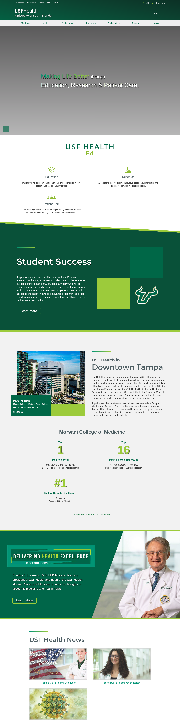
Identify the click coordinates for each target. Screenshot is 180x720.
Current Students (136, 674)
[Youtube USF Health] (41, 690)
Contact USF (92, 709)
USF (146, 3)
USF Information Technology (104, 705)
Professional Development (108, 691)
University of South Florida (33, 15)
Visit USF (103, 709)
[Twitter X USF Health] (35, 690)
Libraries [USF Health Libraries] (72, 695)
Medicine (25, 23)
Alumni (132, 687)
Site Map (80, 709)
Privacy (71, 709)
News (55, 3)
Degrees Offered (104, 674)
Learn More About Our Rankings (92, 459)
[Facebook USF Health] (30, 690)
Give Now (158, 3)
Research (31, 3)
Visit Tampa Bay (75, 678)
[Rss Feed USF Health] (52, 690)
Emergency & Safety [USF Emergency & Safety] (77, 691)
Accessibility (115, 709)
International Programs (107, 695)
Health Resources (136, 695)
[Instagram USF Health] (47, 690)
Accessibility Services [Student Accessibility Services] (138, 691)
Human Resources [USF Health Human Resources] (105, 687)
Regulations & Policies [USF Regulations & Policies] (78, 687)
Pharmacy (91, 23)
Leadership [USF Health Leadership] (73, 682)
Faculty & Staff (135, 682)
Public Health (68, 23)
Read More (39, 645)
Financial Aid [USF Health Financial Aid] (102, 682)
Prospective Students (138, 678)
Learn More (28, 290)
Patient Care (44, 3)
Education (20, 3)
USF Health (73, 674)
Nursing (45, 23)
